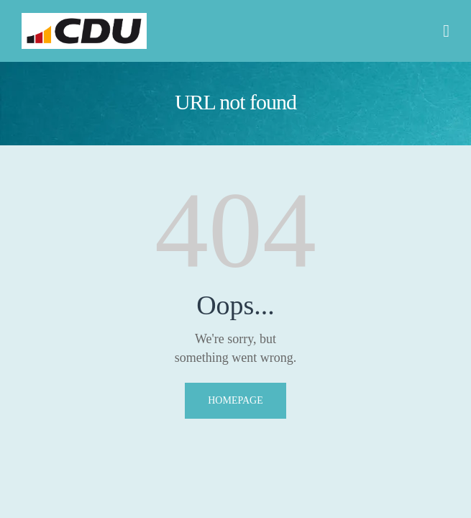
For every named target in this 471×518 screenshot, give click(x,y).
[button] (446, 31)
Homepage (235, 400)
